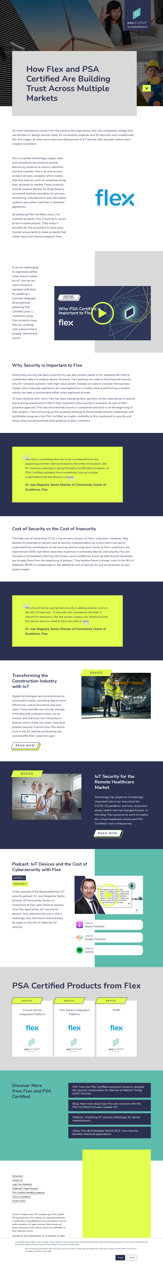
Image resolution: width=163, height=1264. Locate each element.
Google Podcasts (113, 937)
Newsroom (17, 1176)
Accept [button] (120, 1258)
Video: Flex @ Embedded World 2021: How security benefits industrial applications (105, 1132)
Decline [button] (132, 1258)
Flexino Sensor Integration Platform (32, 1012)
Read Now (107, 833)
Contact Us (17, 1180)
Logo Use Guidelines (22, 1184)
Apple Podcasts (113, 925)
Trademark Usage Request (25, 1188)
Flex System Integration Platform (74, 1012)
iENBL (117, 1010)
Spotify (113, 950)
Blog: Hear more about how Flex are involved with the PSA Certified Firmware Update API (106, 1105)
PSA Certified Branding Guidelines (28, 1192)
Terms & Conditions (21, 1196)
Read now (25, 745)
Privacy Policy (18, 1200)
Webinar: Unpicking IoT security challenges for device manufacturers (106, 1118)
